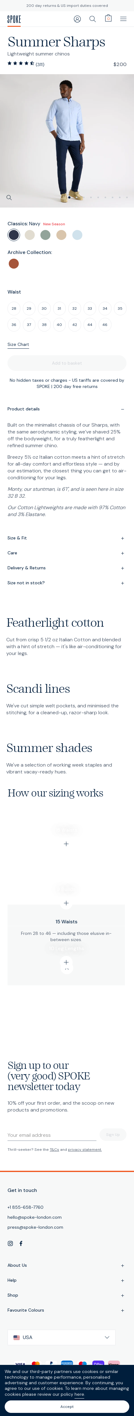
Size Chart (18, 344)
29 (29, 308)
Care (67, 553)
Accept (67, 1406)
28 (14, 308)
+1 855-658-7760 (26, 1207)
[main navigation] (123, 18)
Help (67, 1280)
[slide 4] (98, 197)
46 (104, 324)
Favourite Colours (67, 1310)
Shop (67, 1295)
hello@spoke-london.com (35, 1217)
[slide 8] (127, 197)
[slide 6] (112, 197)
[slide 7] (120, 197)
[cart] (108, 18)
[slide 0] (69, 197)
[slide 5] (105, 197)
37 (29, 324)
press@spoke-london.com (35, 1227)
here (79, 1394)
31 (59, 308)
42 (74, 324)
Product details (67, 409)
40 (59, 324)
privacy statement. (85, 1149)
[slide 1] (76, 197)
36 (14, 324)
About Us (67, 1266)
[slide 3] (91, 197)
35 (120, 308)
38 (44, 324)
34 (105, 308)
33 (90, 308)
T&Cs (54, 1149)
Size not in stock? (67, 583)
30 (44, 308)
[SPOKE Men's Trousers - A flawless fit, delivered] (14, 19)
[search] (92, 18)
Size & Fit (67, 538)
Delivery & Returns (67, 568)
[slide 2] (84, 197)
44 (89, 324)
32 (74, 308)
